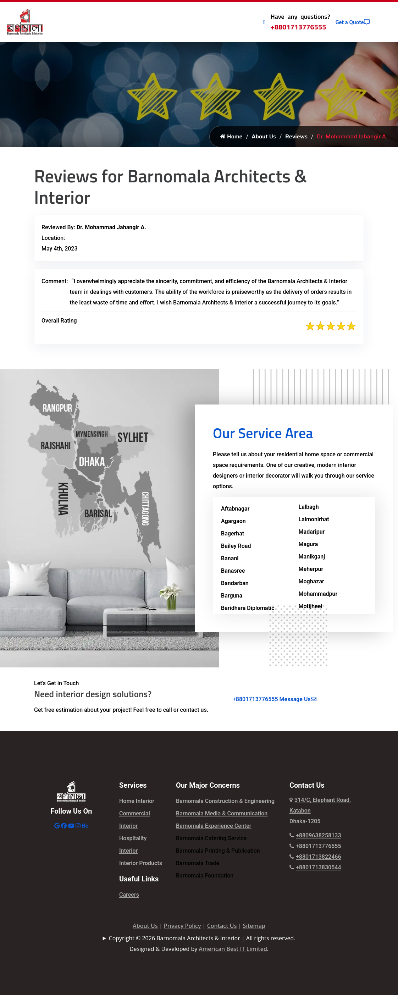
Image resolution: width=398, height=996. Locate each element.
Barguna (231, 596)
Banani (229, 559)
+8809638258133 (315, 836)
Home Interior (136, 802)
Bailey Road (236, 547)
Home (231, 137)
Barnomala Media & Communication (221, 814)
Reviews (296, 137)
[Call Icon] (264, 22)
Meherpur (311, 570)
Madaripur (312, 532)
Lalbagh (309, 508)
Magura (308, 545)
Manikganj (312, 557)
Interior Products (140, 864)
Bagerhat (232, 534)
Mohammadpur (318, 594)
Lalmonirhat (314, 520)
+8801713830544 (315, 868)
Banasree (233, 571)
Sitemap (254, 927)
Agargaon (233, 522)
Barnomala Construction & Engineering (225, 802)
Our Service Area (263, 434)
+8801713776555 (298, 26)
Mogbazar (311, 582)
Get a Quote (353, 22)
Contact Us (222, 927)
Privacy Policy (182, 927)
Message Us (298, 700)
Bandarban (235, 584)
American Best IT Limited (233, 950)
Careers (129, 895)
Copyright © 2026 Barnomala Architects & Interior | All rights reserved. (202, 939)
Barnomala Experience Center (213, 827)
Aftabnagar (235, 509)
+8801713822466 (315, 857)
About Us (264, 137)
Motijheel (310, 607)
